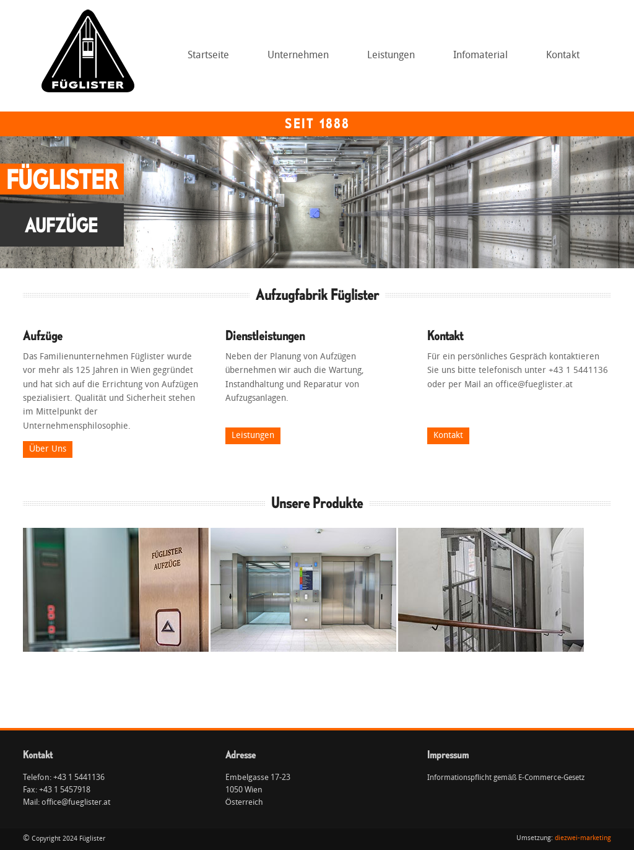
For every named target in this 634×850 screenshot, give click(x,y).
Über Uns (47, 449)
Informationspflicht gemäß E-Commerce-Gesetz (505, 778)
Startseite (208, 56)
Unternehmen (295, 59)
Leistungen (387, 59)
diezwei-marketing (583, 838)
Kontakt (563, 56)
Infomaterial (480, 56)
